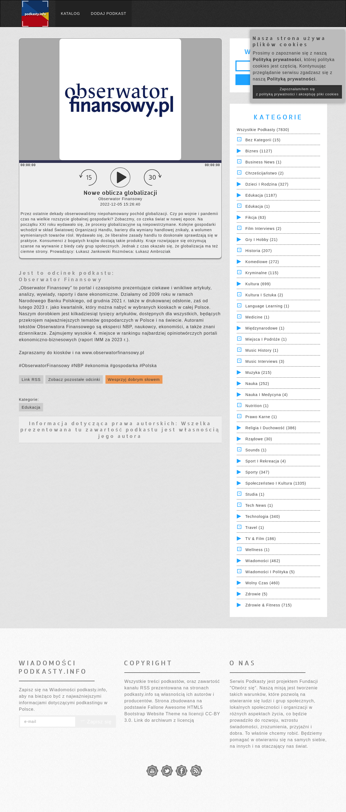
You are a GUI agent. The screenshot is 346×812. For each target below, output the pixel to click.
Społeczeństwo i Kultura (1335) (275, 483)
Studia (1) (255, 494)
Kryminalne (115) (262, 273)
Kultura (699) (258, 284)
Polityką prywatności (277, 59)
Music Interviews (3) (264, 361)
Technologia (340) (262, 516)
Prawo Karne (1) (261, 417)
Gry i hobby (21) (261, 239)
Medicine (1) (257, 317)
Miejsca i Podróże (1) (266, 339)
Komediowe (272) (262, 262)
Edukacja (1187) (261, 195)
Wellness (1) (257, 550)
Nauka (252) (257, 383)
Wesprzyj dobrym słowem (134, 379)
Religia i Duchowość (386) (270, 428)
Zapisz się (96, 721)
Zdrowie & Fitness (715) (268, 605)
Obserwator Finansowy (60, 279)
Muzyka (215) (258, 372)
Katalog (70, 13)
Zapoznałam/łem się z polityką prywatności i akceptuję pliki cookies (297, 91)
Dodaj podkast (108, 13)
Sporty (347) (257, 472)
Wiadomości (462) (262, 561)
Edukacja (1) (257, 206)
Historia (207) (258, 251)
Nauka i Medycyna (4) (266, 394)
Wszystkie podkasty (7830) (263, 129)
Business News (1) (263, 162)
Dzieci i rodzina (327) (267, 184)
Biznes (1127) (258, 151)
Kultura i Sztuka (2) (264, 295)
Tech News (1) (259, 505)
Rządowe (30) (258, 439)
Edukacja (31, 407)
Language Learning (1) (267, 306)
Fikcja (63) (255, 217)
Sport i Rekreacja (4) (265, 461)
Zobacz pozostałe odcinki (74, 379)
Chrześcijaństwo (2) (264, 173)
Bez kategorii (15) (263, 140)
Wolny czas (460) (262, 583)
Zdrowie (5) (256, 594)
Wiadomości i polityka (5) (270, 572)
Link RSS (31, 379)
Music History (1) (261, 350)
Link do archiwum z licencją (164, 720)
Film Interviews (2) (263, 228)
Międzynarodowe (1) (265, 328)
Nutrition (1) (257, 406)
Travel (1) (254, 527)
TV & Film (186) (260, 538)
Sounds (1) (256, 450)
